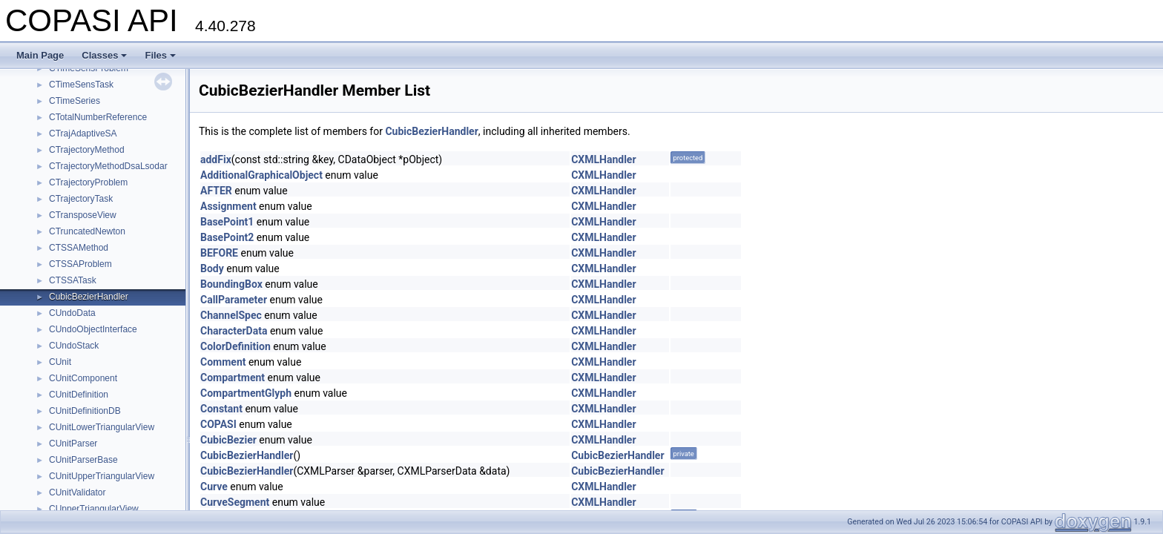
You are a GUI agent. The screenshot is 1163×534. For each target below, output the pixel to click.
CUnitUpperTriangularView (101, 476)
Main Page (40, 55)
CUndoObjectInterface (93, 329)
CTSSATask (72, 280)
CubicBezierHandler (88, 296)
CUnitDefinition (78, 394)
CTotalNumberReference (98, 117)
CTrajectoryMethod (87, 150)
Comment (223, 362)
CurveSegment (234, 502)
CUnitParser (73, 443)
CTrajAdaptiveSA (83, 133)
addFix (215, 159)
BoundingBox (231, 284)
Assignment (228, 206)
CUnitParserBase (83, 460)
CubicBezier (228, 440)
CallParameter (233, 300)
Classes (104, 55)
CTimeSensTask (81, 84)
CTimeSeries (74, 101)
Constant (221, 409)
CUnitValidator (77, 492)
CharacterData (233, 331)
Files (160, 55)
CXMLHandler (603, 159)
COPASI (218, 424)
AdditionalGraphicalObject (261, 175)
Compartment (232, 377)
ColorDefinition (235, 346)
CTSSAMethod (78, 248)
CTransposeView (82, 215)
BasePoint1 (227, 222)
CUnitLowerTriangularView (101, 427)
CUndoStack (74, 345)
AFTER (216, 191)
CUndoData (72, 313)
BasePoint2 (227, 237)
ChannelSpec (231, 315)
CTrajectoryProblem (88, 182)
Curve (214, 486)
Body (212, 268)
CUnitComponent (83, 378)
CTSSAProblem (80, 264)
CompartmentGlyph (245, 393)
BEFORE (219, 253)
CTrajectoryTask (81, 199)
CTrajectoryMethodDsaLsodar (108, 166)
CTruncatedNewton (87, 231)
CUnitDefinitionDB (85, 411)
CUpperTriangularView (94, 509)
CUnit (60, 362)
